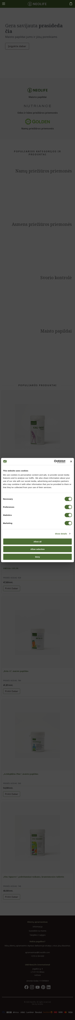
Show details (61, 534)
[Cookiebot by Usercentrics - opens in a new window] (54, 461)
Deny (37, 557)
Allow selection (37, 549)
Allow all (38, 541)
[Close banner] (71, 461)
